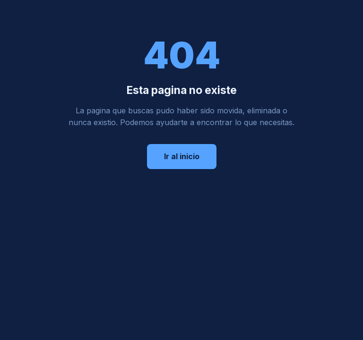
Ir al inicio (181, 156)
